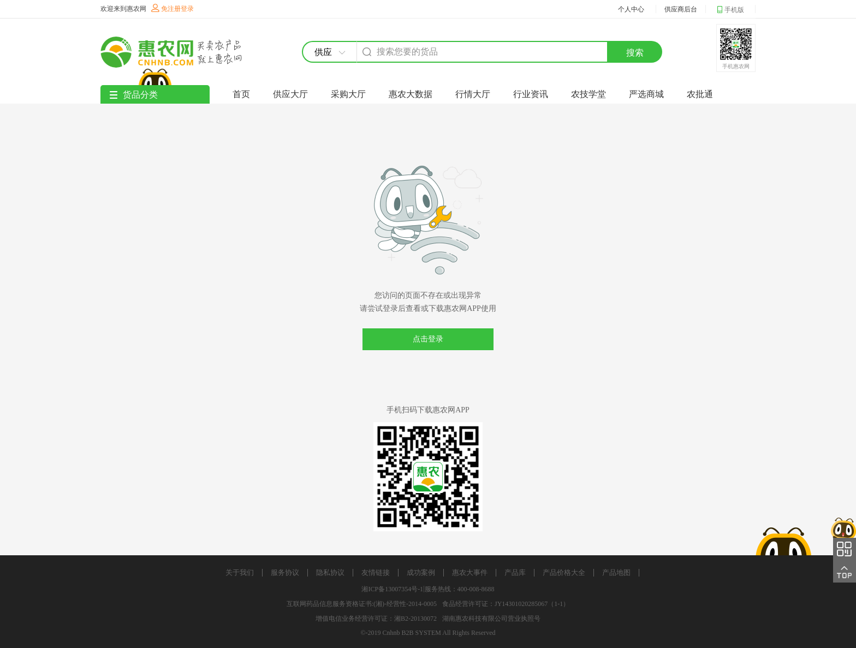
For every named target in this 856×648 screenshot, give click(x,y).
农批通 (700, 94)
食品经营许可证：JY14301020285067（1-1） (505, 604)
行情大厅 (472, 94)
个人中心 (631, 9)
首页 (241, 94)
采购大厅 (348, 94)
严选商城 (646, 94)
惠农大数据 (410, 94)
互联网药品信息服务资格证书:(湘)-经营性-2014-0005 (362, 604)
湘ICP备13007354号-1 (392, 589)
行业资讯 (530, 94)
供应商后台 (680, 9)
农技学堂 (588, 94)
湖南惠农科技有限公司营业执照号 (491, 618)
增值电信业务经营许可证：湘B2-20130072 (376, 618)
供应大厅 (290, 94)
